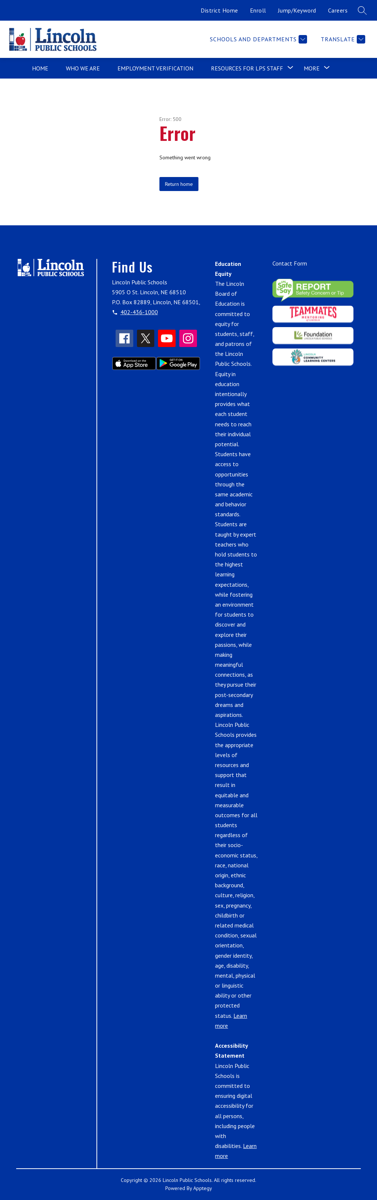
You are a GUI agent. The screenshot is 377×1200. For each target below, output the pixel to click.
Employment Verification (155, 68)
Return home (179, 184)
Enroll (258, 10)
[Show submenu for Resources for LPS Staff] (247, 68)
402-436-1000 (139, 312)
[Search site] (362, 10)
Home (40, 68)
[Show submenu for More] (312, 68)
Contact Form (289, 263)
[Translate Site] (342, 39)
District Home (219, 10)
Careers (338, 10)
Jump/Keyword (297, 10)
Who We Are (83, 68)
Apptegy (202, 1188)
